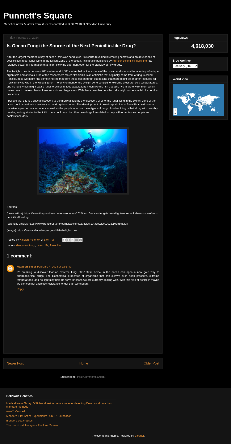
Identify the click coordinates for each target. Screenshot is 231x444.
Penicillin (55, 245)
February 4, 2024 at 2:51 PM (54, 266)
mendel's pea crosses (19, 420)
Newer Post (15, 363)
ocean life (42, 245)
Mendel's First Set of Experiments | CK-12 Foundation (38, 415)
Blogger (139, 435)
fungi (32, 245)
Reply (20, 289)
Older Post (151, 363)
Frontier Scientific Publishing (129, 60)
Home (83, 363)
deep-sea (22, 245)
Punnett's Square (37, 15)
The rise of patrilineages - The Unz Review (32, 425)
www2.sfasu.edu (16, 411)
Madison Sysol (26, 266)
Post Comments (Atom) (91, 376)
